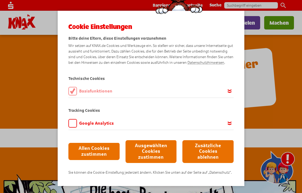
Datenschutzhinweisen (205, 63)
